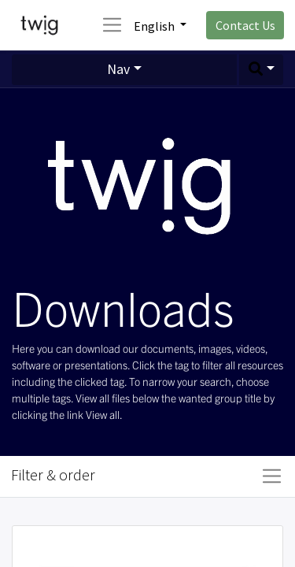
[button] (261, 69)
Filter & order (53, 474)
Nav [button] (118, 69)
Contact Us (245, 25)
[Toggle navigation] (272, 476)
